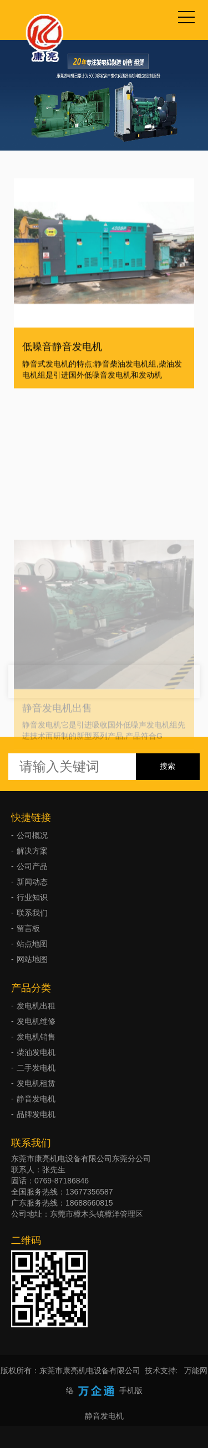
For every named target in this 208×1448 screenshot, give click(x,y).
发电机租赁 (36, 1083)
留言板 (28, 928)
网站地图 (32, 959)
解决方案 (32, 850)
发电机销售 (36, 1036)
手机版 (131, 1390)
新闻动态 (32, 881)
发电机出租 (36, 1005)
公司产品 (32, 866)
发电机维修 (36, 1021)
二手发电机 (36, 1067)
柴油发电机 (36, 1052)
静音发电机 (36, 1098)
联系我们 (32, 912)
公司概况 (32, 835)
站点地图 (32, 943)
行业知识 (32, 897)
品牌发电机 (36, 1114)
